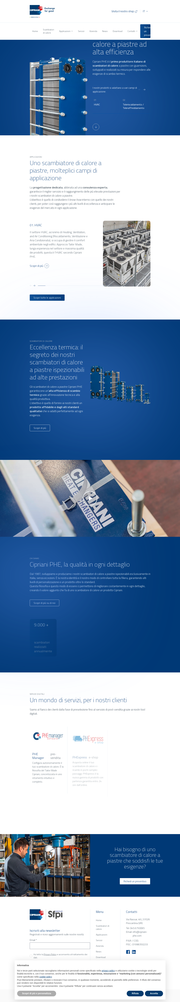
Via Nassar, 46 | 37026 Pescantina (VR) (138, 921)
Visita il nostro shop (124, 11)
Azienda (93, 31)
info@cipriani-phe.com (140, 933)
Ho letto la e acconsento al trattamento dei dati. (60, 956)
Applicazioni (66, 31)
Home (35, 31)
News (105, 31)
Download (117, 31)
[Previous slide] (139, 90)
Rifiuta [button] (135, 993)
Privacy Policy (50, 954)
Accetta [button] (154, 993)
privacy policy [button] (108, 970)
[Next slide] (144, 90)
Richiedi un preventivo (147, 31)
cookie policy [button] (45, 977)
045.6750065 (137, 928)
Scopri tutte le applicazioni (47, 297)
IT (144, 11)
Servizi (81, 31)
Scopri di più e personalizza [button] (36, 993)
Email (33, 940)
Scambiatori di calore (48, 31)
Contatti (132, 31)
